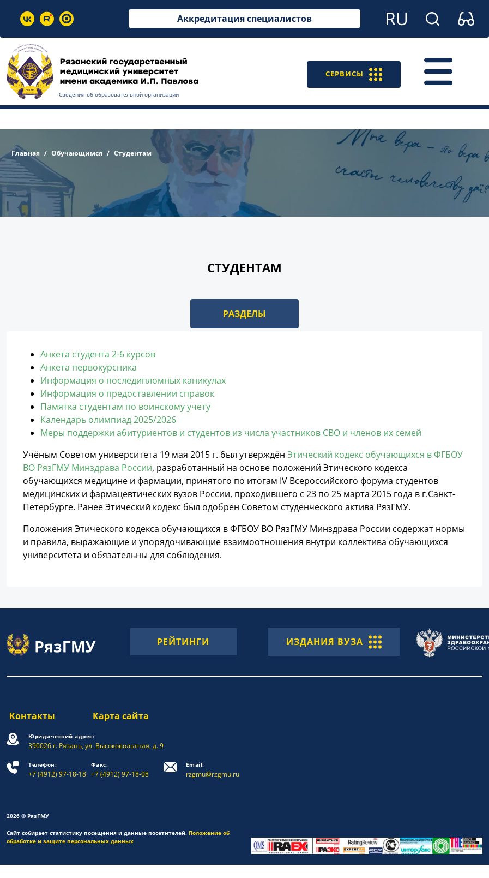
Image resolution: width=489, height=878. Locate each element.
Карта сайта (121, 716)
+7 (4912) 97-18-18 (57, 770)
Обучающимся (76, 153)
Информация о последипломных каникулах (133, 380)
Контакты (29, 716)
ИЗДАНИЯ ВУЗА (334, 642)
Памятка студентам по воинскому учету (125, 407)
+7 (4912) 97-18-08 (121, 770)
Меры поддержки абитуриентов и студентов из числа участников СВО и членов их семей (230, 433)
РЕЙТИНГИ (183, 642)
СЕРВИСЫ (349, 71)
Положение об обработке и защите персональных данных (118, 837)
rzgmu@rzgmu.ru (213, 770)
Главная (25, 153)
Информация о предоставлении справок (127, 393)
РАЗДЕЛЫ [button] (244, 314)
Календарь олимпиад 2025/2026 (108, 420)
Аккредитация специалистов (244, 19)
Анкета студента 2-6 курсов (97, 354)
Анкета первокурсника (88, 367)
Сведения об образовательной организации (119, 94)
